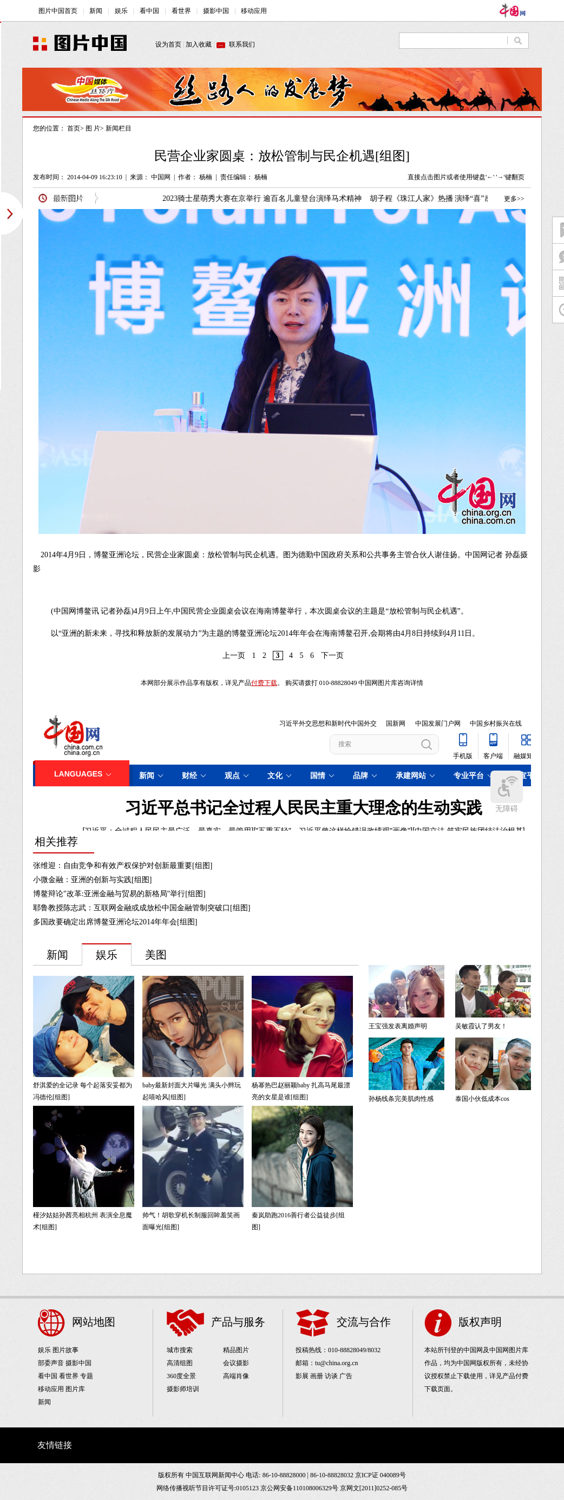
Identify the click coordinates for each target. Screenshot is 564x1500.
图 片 (93, 128)
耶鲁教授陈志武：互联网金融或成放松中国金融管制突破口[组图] (141, 908)
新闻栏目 (119, 128)
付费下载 (264, 683)
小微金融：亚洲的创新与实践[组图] (92, 880)
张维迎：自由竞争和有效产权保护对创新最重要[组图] (122, 866)
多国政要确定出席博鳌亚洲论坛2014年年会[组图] (115, 922)
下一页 (332, 655)
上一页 (233, 655)
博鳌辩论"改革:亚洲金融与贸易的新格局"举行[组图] (119, 894)
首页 (73, 128)
